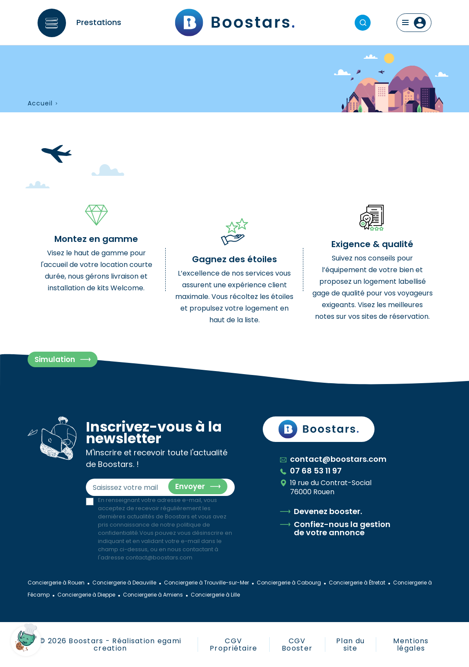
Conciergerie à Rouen (56, 582)
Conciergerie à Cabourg (289, 582)
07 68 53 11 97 (311, 471)
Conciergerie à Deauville (124, 582)
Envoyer (190, 486)
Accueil (40, 103)
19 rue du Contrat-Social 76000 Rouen (325, 487)
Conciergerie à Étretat (357, 582)
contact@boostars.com (159, 557)
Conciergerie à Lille (215, 594)
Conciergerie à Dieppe (86, 594)
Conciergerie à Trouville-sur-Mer (206, 582)
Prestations (98, 22)
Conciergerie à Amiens (153, 594)
